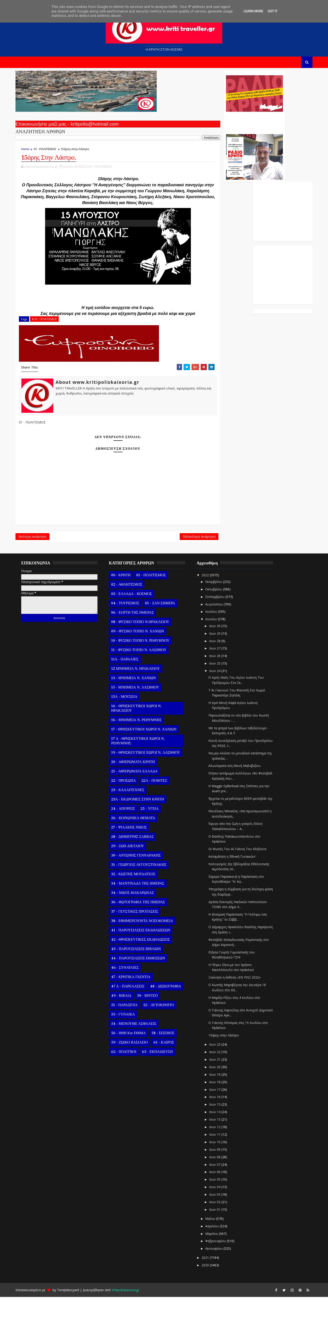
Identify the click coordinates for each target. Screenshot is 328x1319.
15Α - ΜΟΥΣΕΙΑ (130, 718)
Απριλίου (218, 1248)
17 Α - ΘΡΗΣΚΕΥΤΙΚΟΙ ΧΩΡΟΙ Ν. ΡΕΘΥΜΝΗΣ (144, 762)
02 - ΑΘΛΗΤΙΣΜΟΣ (132, 606)
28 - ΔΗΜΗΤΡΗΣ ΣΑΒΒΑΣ (138, 858)
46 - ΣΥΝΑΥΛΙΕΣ (131, 989)
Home (31, 153)
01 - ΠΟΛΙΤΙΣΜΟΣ (51, 153)
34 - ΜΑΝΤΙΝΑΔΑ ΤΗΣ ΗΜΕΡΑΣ (143, 905)
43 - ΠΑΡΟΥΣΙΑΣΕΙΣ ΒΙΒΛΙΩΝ (142, 970)
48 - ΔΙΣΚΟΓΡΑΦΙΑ (171, 1008)
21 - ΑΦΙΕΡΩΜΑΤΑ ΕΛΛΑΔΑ (140, 793)
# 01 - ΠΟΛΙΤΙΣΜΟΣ (50, 336)
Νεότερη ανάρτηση (39, 556)
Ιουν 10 (221, 1164)
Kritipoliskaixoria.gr (131, 1312)
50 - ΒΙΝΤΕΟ (153, 1017)
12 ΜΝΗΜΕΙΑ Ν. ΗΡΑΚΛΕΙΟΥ (141, 690)
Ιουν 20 (221, 1089)
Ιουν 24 (221, 693)
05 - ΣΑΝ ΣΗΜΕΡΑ (166, 625)
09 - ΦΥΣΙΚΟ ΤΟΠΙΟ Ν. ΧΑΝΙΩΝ (143, 653)
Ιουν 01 (221, 1231)
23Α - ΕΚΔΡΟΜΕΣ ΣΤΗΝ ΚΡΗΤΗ (143, 821)
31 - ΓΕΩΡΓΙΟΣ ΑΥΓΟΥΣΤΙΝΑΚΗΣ (144, 886)
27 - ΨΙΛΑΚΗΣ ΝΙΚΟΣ (135, 849)
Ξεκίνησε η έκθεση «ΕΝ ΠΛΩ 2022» (241, 999)
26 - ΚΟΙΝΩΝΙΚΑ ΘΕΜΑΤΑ (139, 840)
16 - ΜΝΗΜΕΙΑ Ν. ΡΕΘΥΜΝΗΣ (142, 742)
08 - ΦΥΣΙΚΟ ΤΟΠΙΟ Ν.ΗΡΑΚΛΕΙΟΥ (146, 643)
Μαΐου (216, 1240)
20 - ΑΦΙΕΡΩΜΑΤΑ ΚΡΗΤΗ (139, 784)
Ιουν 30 (221, 648)
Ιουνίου (217, 641)
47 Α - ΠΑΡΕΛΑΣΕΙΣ (134, 1008)
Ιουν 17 (221, 1111)
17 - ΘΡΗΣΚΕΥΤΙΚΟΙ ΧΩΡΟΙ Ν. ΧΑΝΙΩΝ (150, 751)
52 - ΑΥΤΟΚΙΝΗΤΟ (164, 1027)
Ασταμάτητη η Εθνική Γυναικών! (238, 878)
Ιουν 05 (221, 1201)
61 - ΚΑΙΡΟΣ (170, 1064)
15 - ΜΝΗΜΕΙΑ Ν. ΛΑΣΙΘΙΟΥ (141, 709)
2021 (212, 1279)
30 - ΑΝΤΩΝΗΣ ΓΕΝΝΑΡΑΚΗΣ (142, 877)
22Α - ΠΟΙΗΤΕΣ (160, 802)
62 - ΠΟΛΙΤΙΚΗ (129, 1073)
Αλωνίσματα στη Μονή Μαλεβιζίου (241, 788)
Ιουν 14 (221, 1134)
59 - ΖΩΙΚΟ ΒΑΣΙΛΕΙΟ (135, 1064)
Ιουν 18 (221, 1104)
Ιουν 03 (221, 1216)
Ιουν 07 (221, 1186)
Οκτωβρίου (220, 611)
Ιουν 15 (221, 1126)
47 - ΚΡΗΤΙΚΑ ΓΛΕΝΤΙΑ (137, 999)
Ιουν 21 (221, 1081)
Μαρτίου (218, 1255)
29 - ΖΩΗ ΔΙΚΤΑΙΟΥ (133, 868)
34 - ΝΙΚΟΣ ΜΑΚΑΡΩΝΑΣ (138, 914)
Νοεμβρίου (220, 603)
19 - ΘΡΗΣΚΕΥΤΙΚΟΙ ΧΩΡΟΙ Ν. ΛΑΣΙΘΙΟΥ (151, 774)
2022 (212, 597)
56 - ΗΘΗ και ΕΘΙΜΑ (134, 1055)
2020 (212, 1287)
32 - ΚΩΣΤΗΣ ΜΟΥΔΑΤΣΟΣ (139, 896)
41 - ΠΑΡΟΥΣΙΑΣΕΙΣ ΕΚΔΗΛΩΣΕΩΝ (146, 952)
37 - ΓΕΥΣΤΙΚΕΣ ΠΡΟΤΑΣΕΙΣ (140, 933)
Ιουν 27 (221, 670)
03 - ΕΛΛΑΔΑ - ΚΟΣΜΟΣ (137, 615)
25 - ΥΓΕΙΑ (156, 830)
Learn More (253, 11)
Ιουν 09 (221, 1171)
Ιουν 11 (221, 1156)
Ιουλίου (217, 633)
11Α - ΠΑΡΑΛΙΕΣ (131, 681)
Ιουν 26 (221, 678)
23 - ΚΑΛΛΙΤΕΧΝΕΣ (133, 812)
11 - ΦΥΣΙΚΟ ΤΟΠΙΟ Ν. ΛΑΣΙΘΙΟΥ (145, 672)
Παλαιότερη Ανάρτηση (141, 556)
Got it (272, 11)
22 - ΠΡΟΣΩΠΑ (129, 802)
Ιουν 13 (221, 1141)
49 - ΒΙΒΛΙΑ (127, 1017)
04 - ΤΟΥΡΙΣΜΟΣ (131, 625)
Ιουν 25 (221, 685)
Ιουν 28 (221, 663)
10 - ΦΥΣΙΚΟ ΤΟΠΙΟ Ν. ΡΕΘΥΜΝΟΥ (146, 662)
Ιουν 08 (221, 1179)
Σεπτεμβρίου (221, 618)
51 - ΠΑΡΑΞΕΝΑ (130, 1027)
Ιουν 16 (221, 1119)
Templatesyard (74, 1312)
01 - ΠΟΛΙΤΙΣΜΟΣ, (106, 172)
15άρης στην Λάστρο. (230, 1057)
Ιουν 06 (221, 1194)
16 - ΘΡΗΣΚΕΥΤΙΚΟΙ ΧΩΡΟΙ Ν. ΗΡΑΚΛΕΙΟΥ (142, 730)
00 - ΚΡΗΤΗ (127, 597)
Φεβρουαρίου (222, 1263)
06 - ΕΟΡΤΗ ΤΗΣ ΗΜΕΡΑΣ (138, 634)
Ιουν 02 (221, 1224)
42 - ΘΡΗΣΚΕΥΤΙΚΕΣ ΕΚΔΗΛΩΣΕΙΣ (146, 961)
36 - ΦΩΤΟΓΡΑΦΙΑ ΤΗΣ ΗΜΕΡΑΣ (144, 924)
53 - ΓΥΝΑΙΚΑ (129, 1036)
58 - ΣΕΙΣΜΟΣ (169, 1055)
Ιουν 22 (221, 1074)
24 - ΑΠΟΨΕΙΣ (129, 830)
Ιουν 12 (221, 1149)
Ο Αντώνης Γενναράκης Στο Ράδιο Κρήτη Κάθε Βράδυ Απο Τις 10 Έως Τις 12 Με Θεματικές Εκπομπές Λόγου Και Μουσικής (196, 125)
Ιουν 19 (221, 1096)
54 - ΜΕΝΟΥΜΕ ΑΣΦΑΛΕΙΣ (139, 1045)
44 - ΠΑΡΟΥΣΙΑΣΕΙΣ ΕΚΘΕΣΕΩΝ (144, 980)
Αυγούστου (220, 626)
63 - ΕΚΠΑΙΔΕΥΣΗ (163, 1073)
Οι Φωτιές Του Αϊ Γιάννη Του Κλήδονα (243, 871)
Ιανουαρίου (220, 1270)
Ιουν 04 (221, 1209)
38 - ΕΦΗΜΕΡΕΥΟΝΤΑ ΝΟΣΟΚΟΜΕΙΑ (148, 942)
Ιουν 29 (221, 655)
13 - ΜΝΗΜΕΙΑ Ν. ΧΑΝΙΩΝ (139, 700)
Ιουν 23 (221, 1066)
